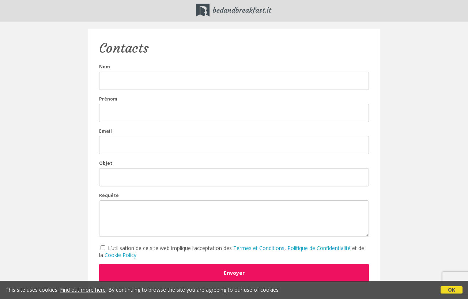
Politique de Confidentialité (319, 248)
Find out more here (83, 289)
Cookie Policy (120, 254)
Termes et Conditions (258, 248)
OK (451, 289)
